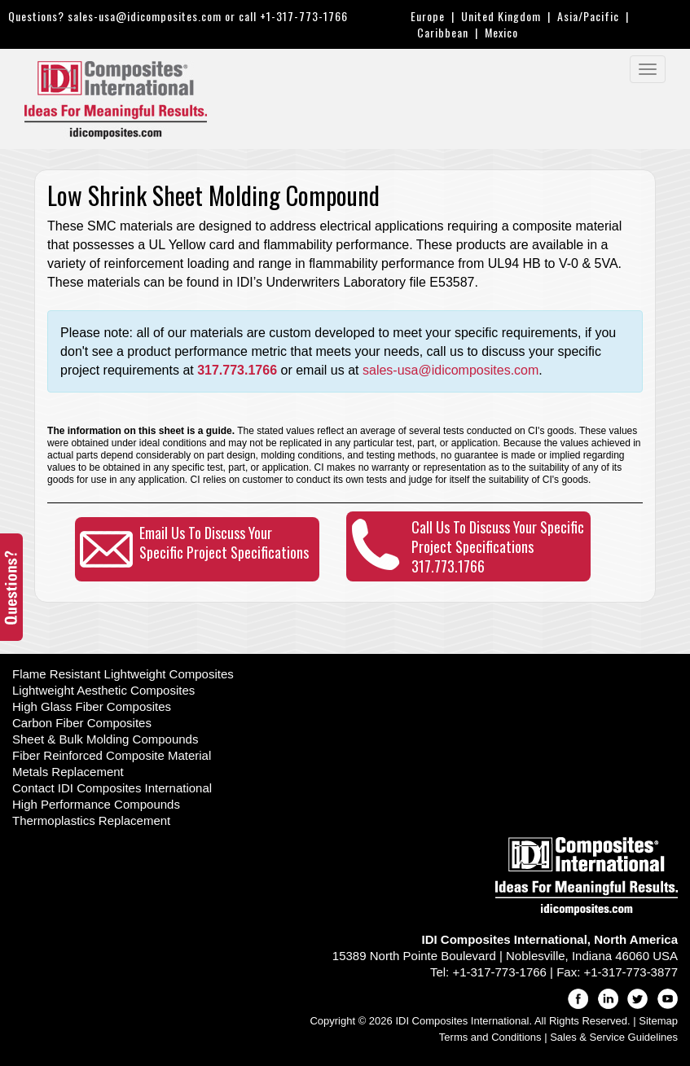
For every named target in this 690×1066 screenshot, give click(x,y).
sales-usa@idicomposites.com (145, 15)
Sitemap (658, 1021)
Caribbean (442, 32)
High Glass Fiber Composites (91, 706)
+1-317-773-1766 (304, 15)
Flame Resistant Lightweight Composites (123, 674)
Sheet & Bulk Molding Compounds (105, 739)
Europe (428, 15)
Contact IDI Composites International (112, 788)
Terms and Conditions (490, 1037)
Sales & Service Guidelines (614, 1037)
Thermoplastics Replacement (91, 820)
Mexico (501, 32)
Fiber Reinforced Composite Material (111, 755)
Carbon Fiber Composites (82, 723)
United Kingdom (501, 15)
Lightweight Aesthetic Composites (103, 690)
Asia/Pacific (588, 15)
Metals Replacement (68, 772)
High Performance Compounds (96, 804)
